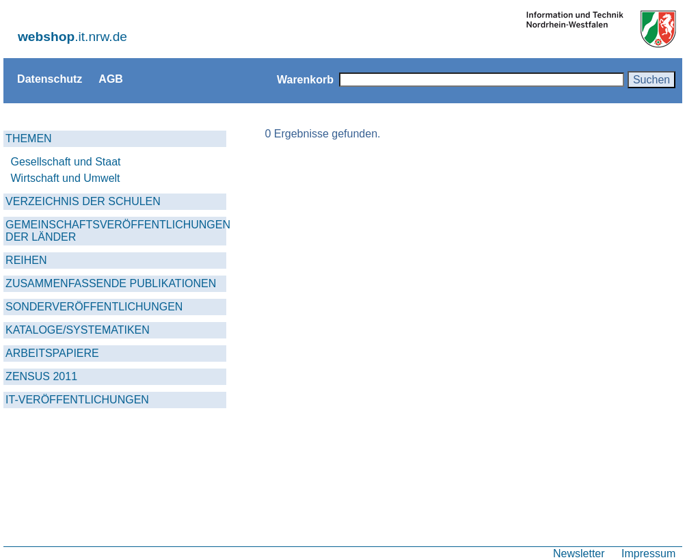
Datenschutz (49, 78)
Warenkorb (305, 79)
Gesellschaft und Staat (66, 162)
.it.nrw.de (72, 36)
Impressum (648, 553)
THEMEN (28, 138)
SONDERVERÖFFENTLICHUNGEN (94, 306)
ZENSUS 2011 (41, 376)
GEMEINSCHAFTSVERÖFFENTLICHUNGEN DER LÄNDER (115, 231)
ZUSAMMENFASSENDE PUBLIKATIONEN (110, 283)
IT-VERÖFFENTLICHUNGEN (77, 399)
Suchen (651, 79)
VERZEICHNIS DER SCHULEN (83, 201)
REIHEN (25, 260)
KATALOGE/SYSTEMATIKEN (77, 330)
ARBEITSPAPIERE (52, 353)
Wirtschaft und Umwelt (65, 178)
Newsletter (579, 553)
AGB (110, 78)
